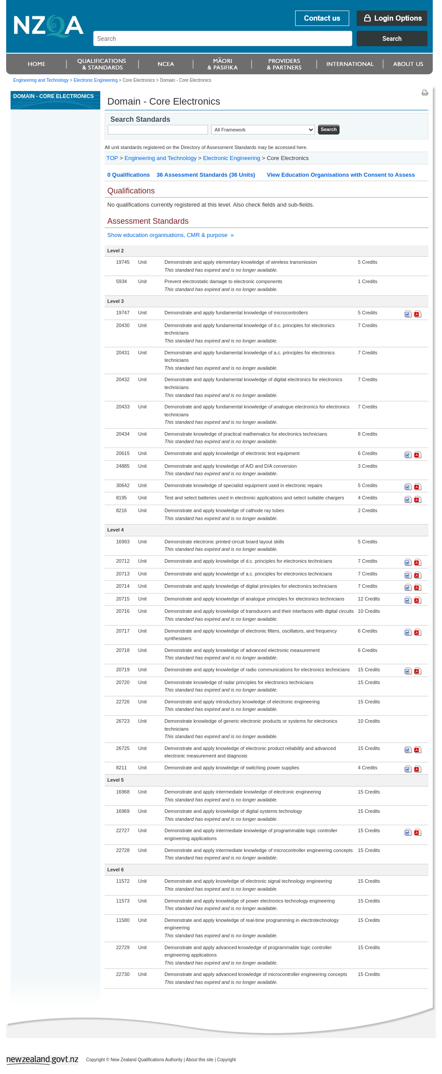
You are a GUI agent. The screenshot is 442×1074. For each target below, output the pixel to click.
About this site (200, 1059)
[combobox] (264, 44)
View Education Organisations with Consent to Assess (341, 174)
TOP (112, 158)
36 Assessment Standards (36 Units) (206, 174)
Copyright (226, 1059)
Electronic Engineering (231, 158)
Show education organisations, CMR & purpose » (170, 235)
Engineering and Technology (41, 80)
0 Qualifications (128, 174)
